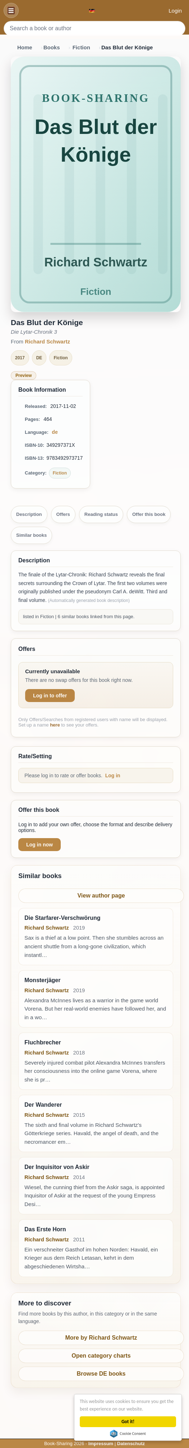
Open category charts (101, 1356)
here (55, 725)
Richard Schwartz (47, 341)
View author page (101, 895)
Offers (63, 514)
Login (175, 11)
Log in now (39, 844)
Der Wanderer (43, 1105)
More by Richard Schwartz (101, 1338)
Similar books (31, 535)
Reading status (101, 514)
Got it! (128, 1421)
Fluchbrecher (42, 1042)
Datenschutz (131, 1443)
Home (24, 47)
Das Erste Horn (45, 1229)
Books (51, 47)
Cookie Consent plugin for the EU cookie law (129, 1434)
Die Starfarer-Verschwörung (62, 918)
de (54, 432)
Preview (23, 375)
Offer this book (148, 514)
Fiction (81, 47)
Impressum (100, 1443)
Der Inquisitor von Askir (56, 1167)
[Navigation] (11, 10)
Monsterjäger (42, 980)
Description (29, 514)
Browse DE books (101, 1374)
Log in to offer (50, 695)
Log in (112, 775)
